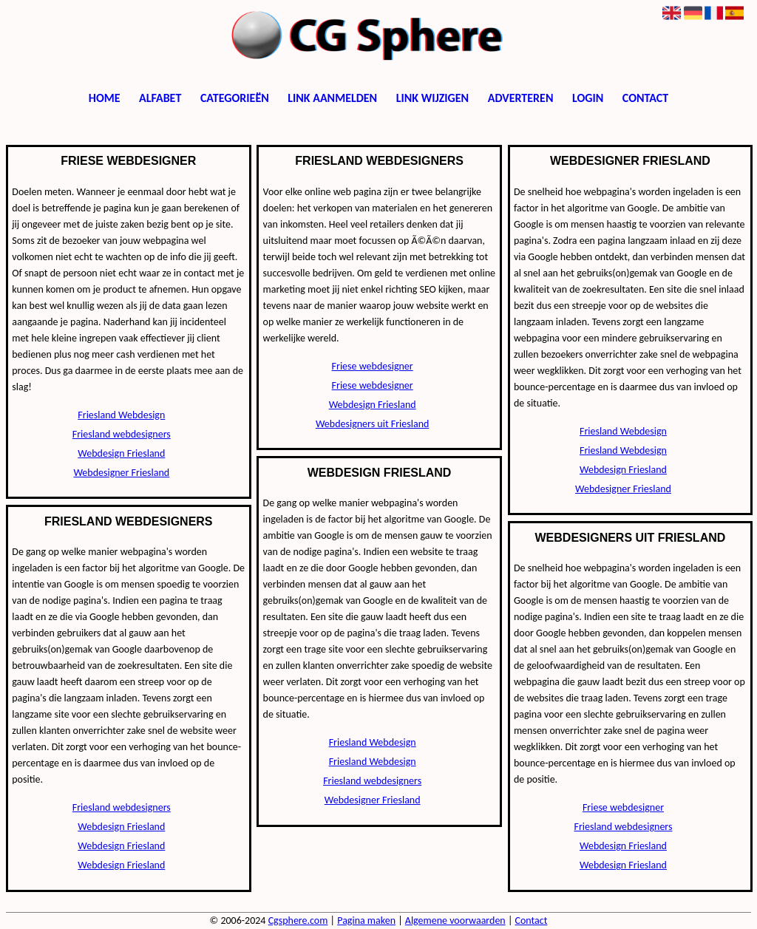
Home (104, 98)
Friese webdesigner (372, 366)
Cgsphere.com (298, 920)
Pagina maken (366, 920)
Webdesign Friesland (121, 453)
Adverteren (521, 98)
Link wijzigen (432, 98)
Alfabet (160, 98)
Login (587, 98)
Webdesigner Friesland (121, 472)
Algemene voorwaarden (455, 920)
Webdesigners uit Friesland (373, 424)
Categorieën (234, 98)
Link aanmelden (332, 98)
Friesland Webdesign (121, 415)
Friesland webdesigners (121, 434)
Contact (645, 98)
